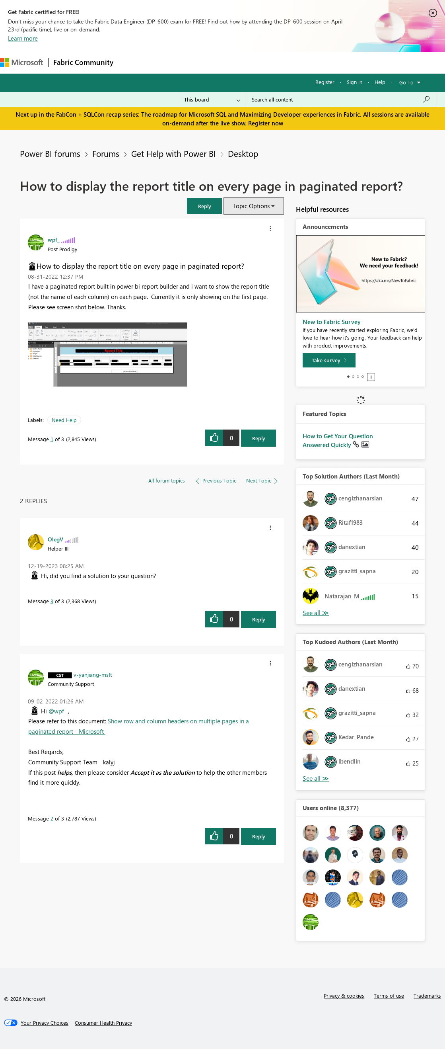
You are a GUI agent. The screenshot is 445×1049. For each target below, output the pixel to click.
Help (380, 81)
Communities (234, 62)
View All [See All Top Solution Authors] (316, 612)
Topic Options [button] (251, 206)
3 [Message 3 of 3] (52, 601)
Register (324, 81)
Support (334, 62)
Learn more (23, 38)
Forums (131, 62)
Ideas (199, 62)
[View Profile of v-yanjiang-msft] (93, 674)
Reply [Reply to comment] (258, 619)
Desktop (243, 153)
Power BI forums (50, 153)
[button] (204, 206)
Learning (301, 62)
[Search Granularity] (212, 99)
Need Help (64, 419)
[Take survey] (329, 360)
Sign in (354, 81)
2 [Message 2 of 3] (52, 818)
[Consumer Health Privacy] (103, 1023)
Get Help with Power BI (173, 153)
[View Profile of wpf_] (54, 239)
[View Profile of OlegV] (55, 539)
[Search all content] (341, 99)
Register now (265, 123)
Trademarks (427, 995)
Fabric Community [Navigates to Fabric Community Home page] (83, 62)
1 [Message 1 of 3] (52, 439)
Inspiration (166, 62)
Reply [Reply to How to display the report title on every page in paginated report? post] (258, 438)
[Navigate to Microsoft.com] (21, 62)
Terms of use (389, 995)
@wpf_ (57, 711)
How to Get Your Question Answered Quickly (338, 440)
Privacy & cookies (344, 995)
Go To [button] (406, 82)
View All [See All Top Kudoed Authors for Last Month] (316, 778)
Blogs (270, 62)
